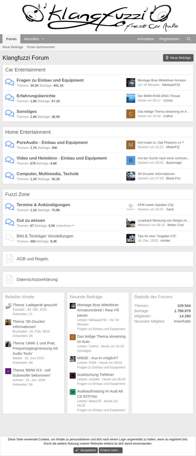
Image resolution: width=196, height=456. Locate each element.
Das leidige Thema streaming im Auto (164, 111)
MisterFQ (172, 147)
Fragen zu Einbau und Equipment (50, 80)
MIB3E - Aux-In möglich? (97, 358)
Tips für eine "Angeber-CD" (157, 236)
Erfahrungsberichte (36, 96)
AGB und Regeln (32, 259)
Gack (170, 209)
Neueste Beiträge (86, 296)
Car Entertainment (25, 69)
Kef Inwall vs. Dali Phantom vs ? (161, 142)
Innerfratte (182, 321)
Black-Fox (173, 178)
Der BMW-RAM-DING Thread (159, 96)
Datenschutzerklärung (37, 279)
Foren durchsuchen (41, 47)
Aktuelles (31, 39)
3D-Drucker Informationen (156, 174)
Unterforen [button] (63, 226)
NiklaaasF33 (171, 85)
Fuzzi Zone (17, 194)
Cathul (168, 116)
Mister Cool (175, 225)
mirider (165, 240)
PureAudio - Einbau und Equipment (52, 142)
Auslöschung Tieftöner (95, 374)
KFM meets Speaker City (156, 205)
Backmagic (174, 162)
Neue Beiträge (12, 47)
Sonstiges (27, 111)
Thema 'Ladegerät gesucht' (35, 305)
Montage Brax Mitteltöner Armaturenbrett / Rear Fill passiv (98, 310)
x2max (168, 100)
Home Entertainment (28, 132)
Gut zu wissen (31, 220)
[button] (42, 38)
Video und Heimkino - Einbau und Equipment (62, 158)
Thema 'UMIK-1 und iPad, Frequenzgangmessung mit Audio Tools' (35, 348)
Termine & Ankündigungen (43, 204)
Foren (11, 39)
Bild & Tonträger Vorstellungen (45, 236)
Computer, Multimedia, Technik (48, 173)
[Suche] (189, 38)
